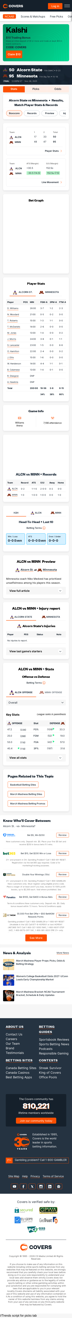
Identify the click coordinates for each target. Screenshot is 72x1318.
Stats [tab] (14, 88)
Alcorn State (29, 69)
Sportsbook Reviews (54, 1039)
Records (32, 113)
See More (36, 937)
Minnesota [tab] (49, 292)
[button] (36, 590)
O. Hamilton (13, 351)
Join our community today (36, 1120)
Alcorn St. (27, 569)
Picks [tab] (35, 88)
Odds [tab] (57, 88)
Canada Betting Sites (21, 1068)
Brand (10, 1048)
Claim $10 (14, 54)
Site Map (13, 1176)
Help (25, 1176)
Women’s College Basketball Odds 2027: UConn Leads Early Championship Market (42, 978)
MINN (14, 494)
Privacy (35, 1176)
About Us (15, 1026)
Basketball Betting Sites (23, 784)
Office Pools (48, 1077)
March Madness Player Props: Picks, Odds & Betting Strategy (40, 962)
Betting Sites (19, 1060)
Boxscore (14, 113)
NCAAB (9, 16)
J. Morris (11, 339)
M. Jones (11, 333)
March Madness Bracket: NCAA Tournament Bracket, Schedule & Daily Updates (40, 993)
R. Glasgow (13, 376)
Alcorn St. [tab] (23, 292)
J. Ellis (10, 357)
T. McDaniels (13, 326)
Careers (11, 1039)
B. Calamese (13, 369)
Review (63, 835)
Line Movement (50, 182)
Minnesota (27, 76)
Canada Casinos (17, 1072)
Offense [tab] (20, 692)
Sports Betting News (54, 1044)
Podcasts (45, 1049)
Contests (48, 1060)
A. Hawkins (12, 382)
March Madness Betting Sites (26, 794)
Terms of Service (53, 1176)
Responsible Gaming (54, 1053)
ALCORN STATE (21, 617)
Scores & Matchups (33, 16)
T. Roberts (12, 320)
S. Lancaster (13, 345)
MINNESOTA (51, 617)
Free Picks (56, 16)
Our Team (13, 1043)
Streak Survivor (50, 1068)
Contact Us (14, 1034)
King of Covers (50, 1072)
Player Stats (52, 150)
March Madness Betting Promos (27, 803)
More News (63, 952)
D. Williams (12, 308)
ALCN (14, 488)
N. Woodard (13, 314)
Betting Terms (36, 528)
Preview (49, 113)
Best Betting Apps (19, 1077)
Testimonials (15, 1053)
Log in (55, 6)
